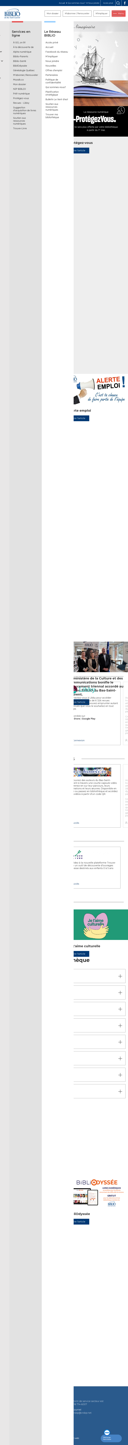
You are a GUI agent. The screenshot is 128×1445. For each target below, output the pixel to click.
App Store (18, 712)
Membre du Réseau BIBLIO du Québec (25, 1409)
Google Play (32, 712)
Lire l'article (78, 150)
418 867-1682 (61, 1404)
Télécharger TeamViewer (107, 1438)
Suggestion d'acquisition (27, 702)
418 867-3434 (61, 1412)
